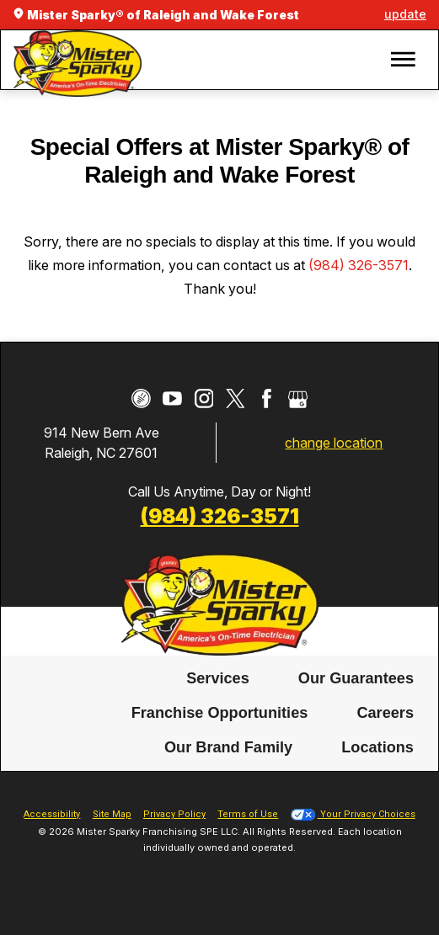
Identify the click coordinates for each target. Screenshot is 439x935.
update (405, 14)
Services (217, 678)
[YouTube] (172, 398)
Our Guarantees (356, 678)
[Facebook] (266, 398)
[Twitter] (235, 398)
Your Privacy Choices (353, 814)
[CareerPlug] (141, 398)
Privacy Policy (174, 814)
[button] (402, 60)
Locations (377, 748)
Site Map (112, 814)
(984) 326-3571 (358, 265)
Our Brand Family (228, 748)
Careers (385, 713)
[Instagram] (204, 398)
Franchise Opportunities (219, 713)
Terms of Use (247, 814)
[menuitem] (218, 678)
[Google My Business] (298, 398)
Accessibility (52, 814)
